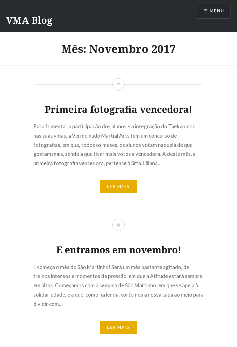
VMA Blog (29, 20)
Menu (216, 11)
